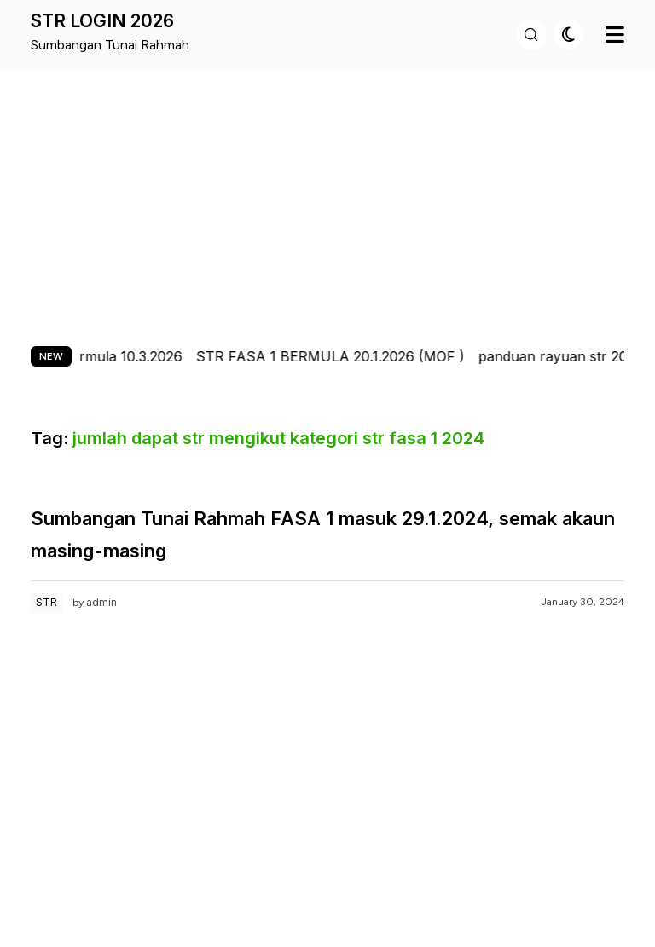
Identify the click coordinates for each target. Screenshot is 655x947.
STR (46, 602)
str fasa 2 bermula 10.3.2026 (94, 356)
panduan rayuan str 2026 (564, 356)
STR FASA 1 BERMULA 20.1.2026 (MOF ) (334, 356)
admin (101, 602)
